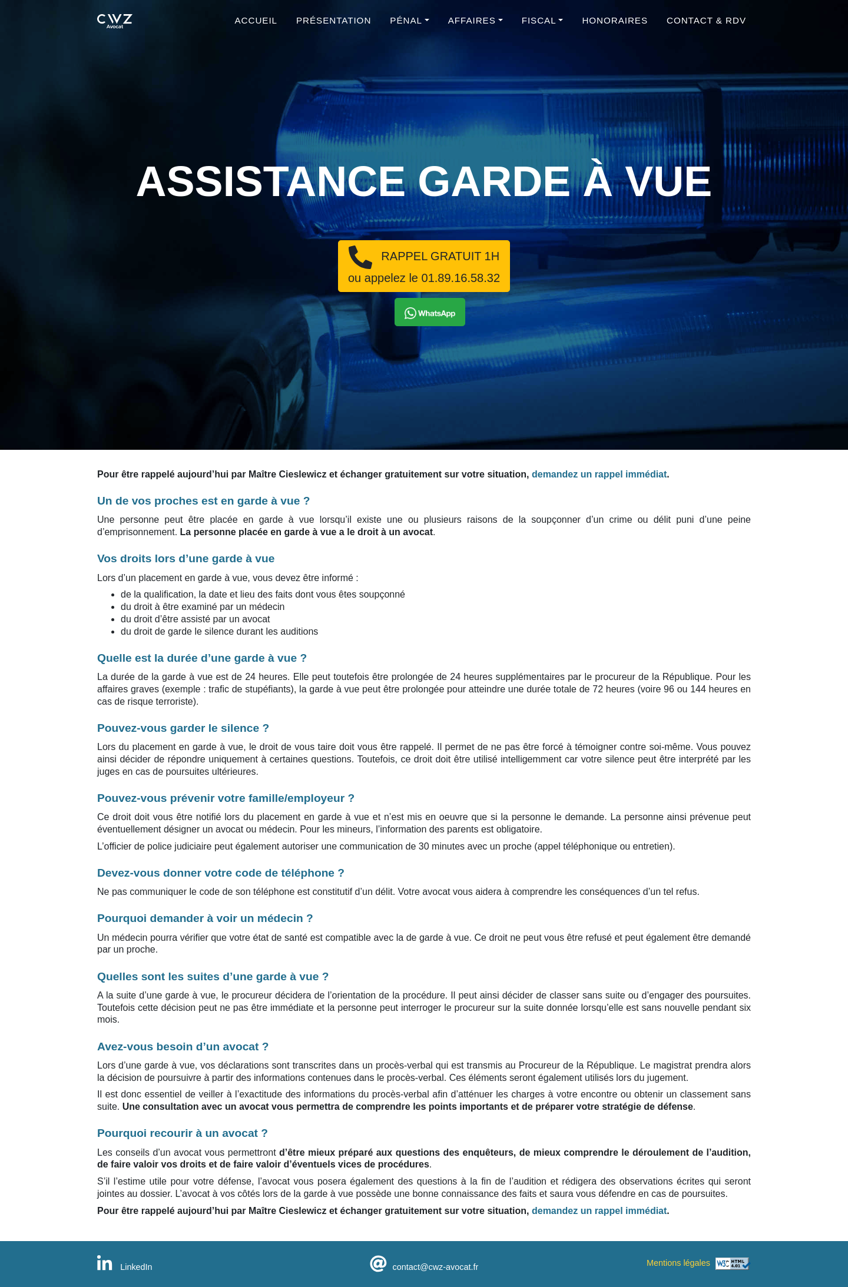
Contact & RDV (706, 27)
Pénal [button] (406, 27)
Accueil (256, 27)
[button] (430, 312)
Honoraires (615, 27)
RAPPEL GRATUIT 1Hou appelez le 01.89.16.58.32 (424, 265)
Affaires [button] (472, 27)
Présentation (333, 27)
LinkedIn (125, 1267)
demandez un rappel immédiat (599, 474)
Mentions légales (678, 1263)
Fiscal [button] (539, 27)
